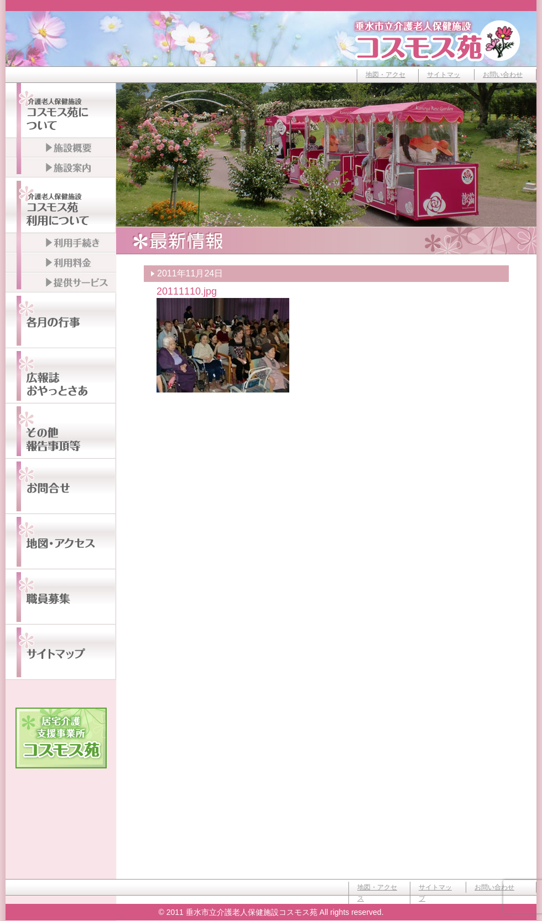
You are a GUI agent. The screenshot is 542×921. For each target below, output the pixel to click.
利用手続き (61, 243)
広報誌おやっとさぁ (61, 376)
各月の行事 (61, 320)
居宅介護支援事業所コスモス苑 (61, 738)
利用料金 (61, 263)
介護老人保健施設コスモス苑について (61, 110)
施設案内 (61, 168)
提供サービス (61, 283)
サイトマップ (443, 80)
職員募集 (61, 597)
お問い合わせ (503, 75)
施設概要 (61, 148)
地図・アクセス (385, 80)
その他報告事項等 (61, 431)
